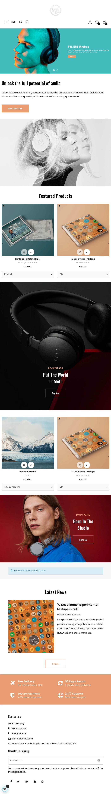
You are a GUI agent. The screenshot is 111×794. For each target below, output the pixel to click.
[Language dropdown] (20, 22)
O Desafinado (83, 262)
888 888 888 (19, 734)
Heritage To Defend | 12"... (27, 259)
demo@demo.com (22, 739)
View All (55, 663)
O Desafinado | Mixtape (83, 259)
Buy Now (55, 393)
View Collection (15, 108)
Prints (28, 475)
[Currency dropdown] (13, 22)
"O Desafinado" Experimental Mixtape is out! (77, 607)
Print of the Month (28, 472)
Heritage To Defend (28, 262)
